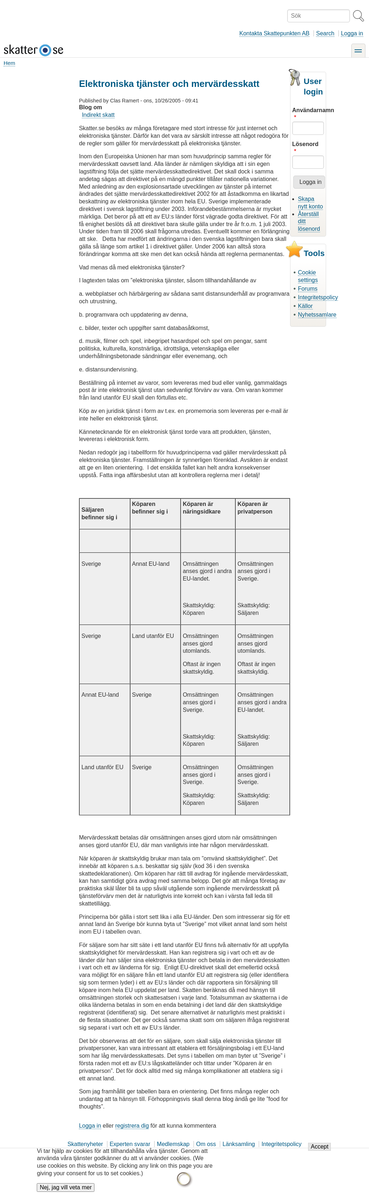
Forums (307, 289)
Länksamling (239, 1144)
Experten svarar (130, 1144)
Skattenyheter (85, 1144)
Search (325, 33)
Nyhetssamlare (317, 315)
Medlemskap (173, 1144)
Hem (9, 63)
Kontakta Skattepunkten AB (274, 33)
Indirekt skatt (98, 115)
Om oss (206, 1144)
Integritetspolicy (318, 297)
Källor (305, 306)
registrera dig (132, 1126)
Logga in (352, 33)
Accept (319, 1150)
